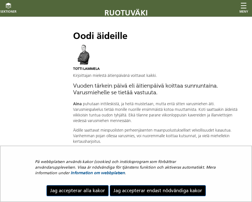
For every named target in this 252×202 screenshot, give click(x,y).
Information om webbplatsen (98, 172)
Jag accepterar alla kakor (77, 190)
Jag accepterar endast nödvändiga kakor (157, 190)
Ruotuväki (126, 12)
